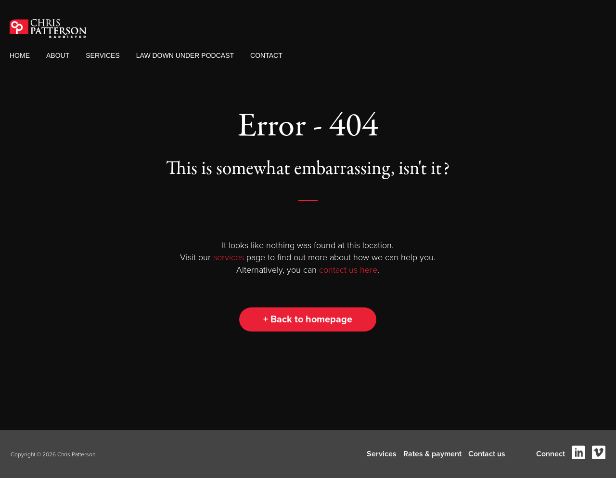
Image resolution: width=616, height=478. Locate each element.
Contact (266, 55)
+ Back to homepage (307, 319)
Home (20, 55)
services (228, 257)
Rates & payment (432, 454)
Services (103, 55)
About (57, 55)
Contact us (486, 454)
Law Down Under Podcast (185, 55)
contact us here (348, 270)
